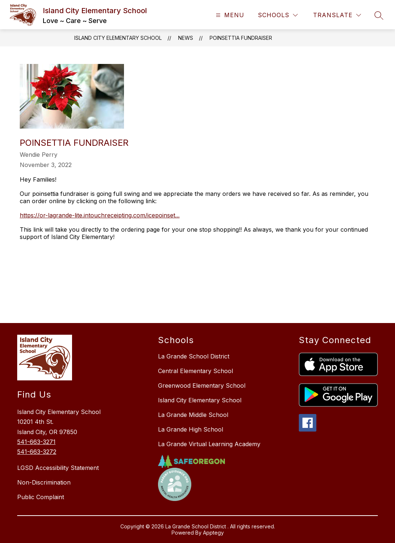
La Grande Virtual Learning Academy (209, 444)
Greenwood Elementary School (201, 385)
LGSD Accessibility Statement (58, 467)
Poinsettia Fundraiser (241, 38)
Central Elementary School (195, 371)
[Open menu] (229, 15)
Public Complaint (40, 497)
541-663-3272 (36, 451)
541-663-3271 (36, 441)
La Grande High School (190, 429)
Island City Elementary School (118, 38)
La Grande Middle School (193, 414)
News (185, 38)
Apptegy (213, 532)
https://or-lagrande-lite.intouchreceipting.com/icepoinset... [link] (100, 215)
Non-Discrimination (44, 482)
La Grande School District (193, 356)
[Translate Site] (337, 15)
